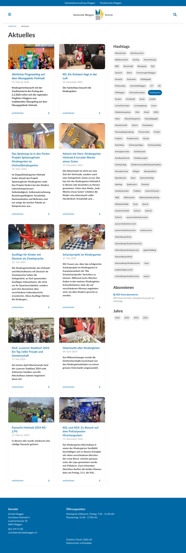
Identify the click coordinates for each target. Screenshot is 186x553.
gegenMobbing (150, 250)
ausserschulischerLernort (125, 224)
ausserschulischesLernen (125, 230)
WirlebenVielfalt (121, 204)
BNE (117, 66)
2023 (145, 318)
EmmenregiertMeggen (146, 73)
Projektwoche (132, 138)
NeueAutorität (121, 125)
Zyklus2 (148, 211)
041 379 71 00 (15, 529)
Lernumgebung (140, 106)
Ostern (135, 125)
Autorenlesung (150, 60)
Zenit (135, 204)
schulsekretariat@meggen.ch (22, 532)
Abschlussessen (137, 53)
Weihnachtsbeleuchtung (149, 197)
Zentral (145, 204)
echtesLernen (146, 230)
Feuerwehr (131, 79)
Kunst (142, 99)
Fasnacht (118, 79)
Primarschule (143, 132)
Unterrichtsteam (152, 191)
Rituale (146, 138)
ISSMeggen (120, 92)
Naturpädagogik (151, 119)
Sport (133, 178)
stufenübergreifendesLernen (127, 276)
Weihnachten (129, 197)
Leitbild (152, 99)
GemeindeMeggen (138, 86)
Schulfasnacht (139, 151)
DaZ (152, 66)
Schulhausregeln (140, 158)
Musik (146, 112)
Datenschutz (72, 543)
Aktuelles (25, 26)
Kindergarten (155, 92)
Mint (137, 112)
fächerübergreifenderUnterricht (128, 244)
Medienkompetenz (123, 112)
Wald (117, 197)
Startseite (12, 26)
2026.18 (87, 539)
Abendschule (120, 53)
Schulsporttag (120, 165)
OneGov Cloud (74, 539)
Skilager (136, 171)
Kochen (118, 99)
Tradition (137, 191)
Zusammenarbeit (122, 211)
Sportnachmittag (147, 178)
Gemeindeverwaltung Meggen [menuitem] (81, 3)
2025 (127, 318)
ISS (159, 86)
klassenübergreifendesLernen (127, 263)
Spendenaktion (150, 171)
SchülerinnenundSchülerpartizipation (146, 165)
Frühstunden (120, 86)
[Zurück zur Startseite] (93, 15)
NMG (156, 112)
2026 (117, 318)
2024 (136, 318)
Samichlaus (119, 145)
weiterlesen (18, 113)
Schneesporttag (154, 145)
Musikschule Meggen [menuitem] (112, 3)
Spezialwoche (120, 178)
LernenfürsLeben (122, 106)
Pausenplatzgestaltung (124, 132)
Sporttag (118, 184)
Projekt (157, 132)
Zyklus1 (137, 211)
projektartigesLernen (124, 270)
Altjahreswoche (121, 60)
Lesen (153, 106)
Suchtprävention (122, 191)
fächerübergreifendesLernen (127, 250)
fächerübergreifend (123, 237)
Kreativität (130, 99)
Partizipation (147, 125)
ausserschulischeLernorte (137, 217)
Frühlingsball (146, 79)
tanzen (146, 276)
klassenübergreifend (123, 257)
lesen (146, 263)
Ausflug (136, 60)
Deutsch (118, 73)
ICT (151, 86)
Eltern (129, 73)
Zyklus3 (118, 217)
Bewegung (142, 66)
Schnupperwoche (122, 151)
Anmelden (87, 543)
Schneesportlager (136, 145)
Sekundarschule (121, 171)
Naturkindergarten (132, 119)
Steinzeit (145, 184)
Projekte (118, 138)
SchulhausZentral (122, 158)
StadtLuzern (132, 184)
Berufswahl (128, 66)
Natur (117, 119)
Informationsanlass (137, 92)
